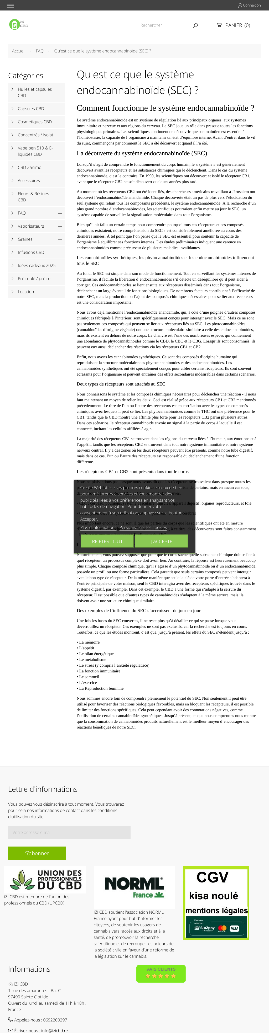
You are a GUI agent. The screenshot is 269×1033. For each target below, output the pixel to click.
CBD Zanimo (30, 167)
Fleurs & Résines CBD (33, 197)
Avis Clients (161, 969)
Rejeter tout (107, 541)
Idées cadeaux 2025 (37, 265)
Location (26, 292)
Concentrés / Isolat (35, 135)
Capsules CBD (31, 108)
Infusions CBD (31, 252)
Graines (25, 239)
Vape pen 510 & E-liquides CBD (35, 151)
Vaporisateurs (31, 226)
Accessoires (29, 180)
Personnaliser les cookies (143, 527)
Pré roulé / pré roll (35, 278)
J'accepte (161, 541)
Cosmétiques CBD (35, 122)
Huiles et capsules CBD (35, 92)
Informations (29, 969)
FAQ (22, 213)
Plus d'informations (98, 527)
